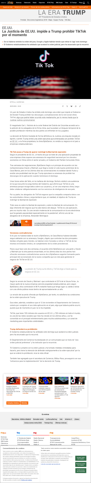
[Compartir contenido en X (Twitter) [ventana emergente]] (67, 105)
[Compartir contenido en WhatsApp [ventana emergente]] (76, 105)
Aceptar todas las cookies (81, 458)
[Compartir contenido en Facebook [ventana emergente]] (63, 105)
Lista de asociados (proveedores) (50, 464)
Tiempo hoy (48, 423)
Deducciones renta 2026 (33, 423)
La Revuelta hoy (51, 419)
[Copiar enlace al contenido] (80, 105)
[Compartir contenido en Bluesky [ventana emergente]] (71, 105)
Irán (61, 419)
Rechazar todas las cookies (80, 464)
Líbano (77, 419)
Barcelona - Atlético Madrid (21, 419)
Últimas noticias (61, 423)
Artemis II (68, 419)
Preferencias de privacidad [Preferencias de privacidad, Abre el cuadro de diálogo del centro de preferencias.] (81, 470)
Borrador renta (38, 419)
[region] (45, 464)
